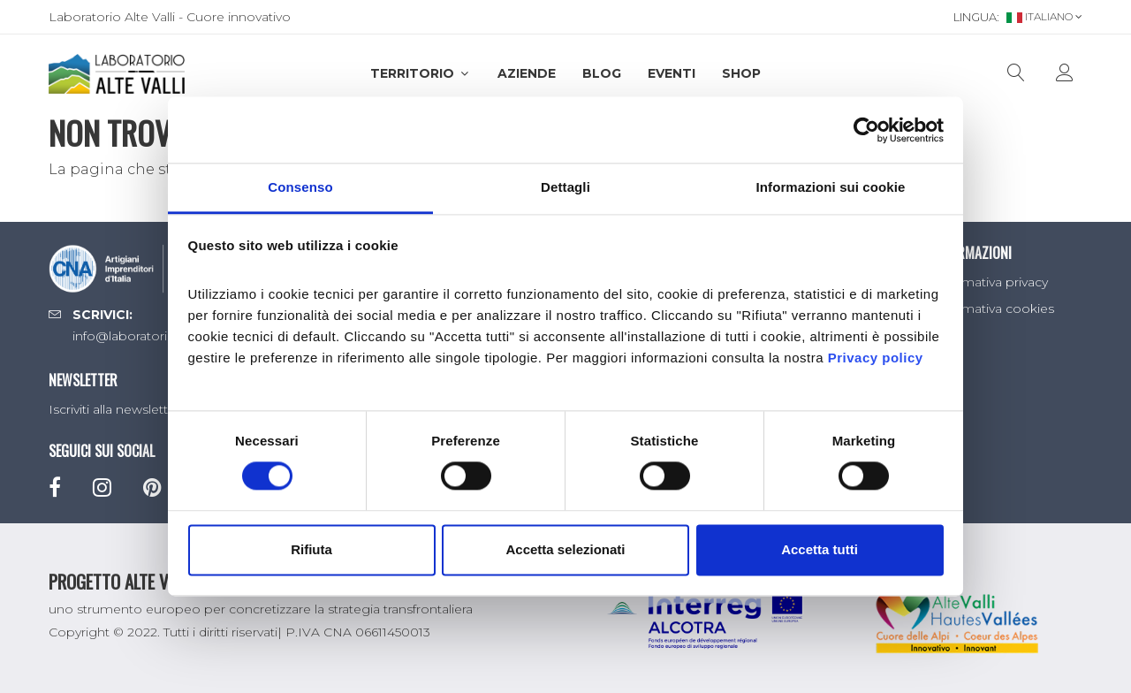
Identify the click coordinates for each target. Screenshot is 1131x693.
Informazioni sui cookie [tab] (831, 186)
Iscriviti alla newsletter (114, 409)
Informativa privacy (990, 282)
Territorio (420, 73)
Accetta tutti (819, 549)
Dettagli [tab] (565, 186)
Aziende (526, 73)
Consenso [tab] (300, 186)
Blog (601, 73)
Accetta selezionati (565, 549)
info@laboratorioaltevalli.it (150, 336)
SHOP (741, 73)
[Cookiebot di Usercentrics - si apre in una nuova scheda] (866, 130)
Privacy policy (875, 357)
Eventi (671, 73)
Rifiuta (311, 549)
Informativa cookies (993, 308)
